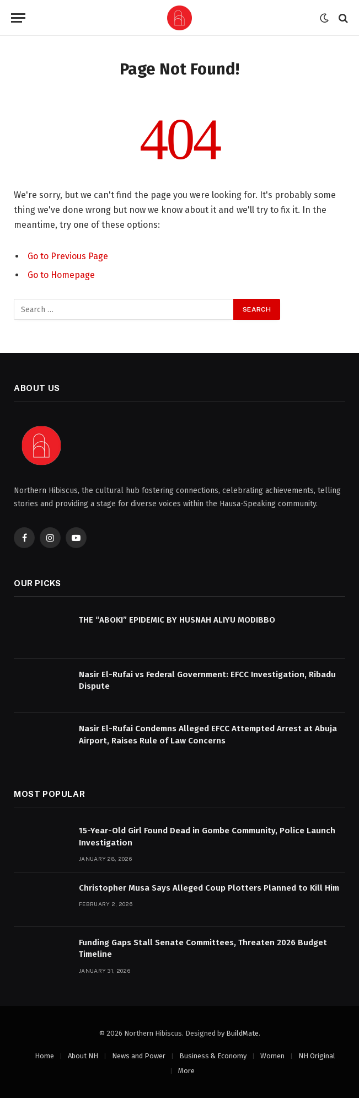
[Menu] (18, 18)
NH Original (316, 1056)
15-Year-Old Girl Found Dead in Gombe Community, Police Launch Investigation (207, 836)
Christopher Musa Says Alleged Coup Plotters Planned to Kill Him (209, 888)
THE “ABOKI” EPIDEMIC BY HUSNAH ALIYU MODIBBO (177, 620)
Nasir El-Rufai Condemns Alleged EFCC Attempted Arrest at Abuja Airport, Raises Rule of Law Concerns (208, 734)
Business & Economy (213, 1056)
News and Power (138, 1056)
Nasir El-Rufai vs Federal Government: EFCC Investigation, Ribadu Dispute (207, 680)
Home (44, 1056)
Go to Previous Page (68, 256)
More (186, 1071)
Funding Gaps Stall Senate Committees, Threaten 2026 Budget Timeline (203, 948)
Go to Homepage (61, 275)
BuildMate (242, 1033)
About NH (83, 1056)
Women (272, 1056)
